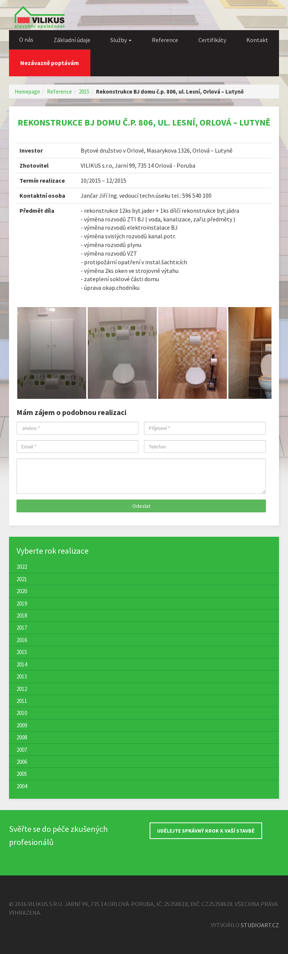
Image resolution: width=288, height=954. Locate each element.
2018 (21, 615)
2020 (21, 591)
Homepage (27, 91)
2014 (21, 664)
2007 (21, 749)
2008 (21, 737)
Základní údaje (72, 40)
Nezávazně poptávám (49, 63)
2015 (84, 91)
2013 (21, 676)
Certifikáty (212, 40)
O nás (26, 39)
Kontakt (257, 40)
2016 (21, 640)
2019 (21, 603)
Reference (165, 40)
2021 (21, 579)
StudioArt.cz (260, 925)
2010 (21, 712)
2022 (21, 566)
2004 (21, 786)
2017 (21, 627)
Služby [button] (121, 40)
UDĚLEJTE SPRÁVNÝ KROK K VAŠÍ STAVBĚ (206, 830)
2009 (21, 725)
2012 (21, 688)
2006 (21, 761)
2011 (21, 700)
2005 (21, 773)
